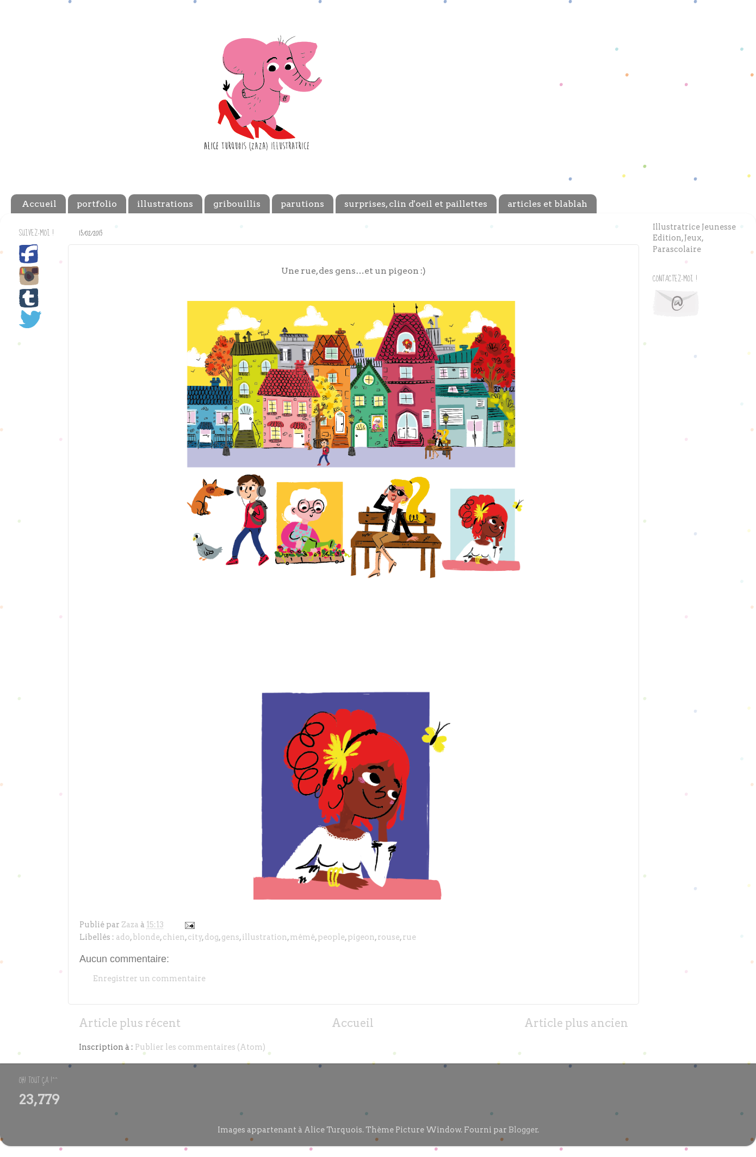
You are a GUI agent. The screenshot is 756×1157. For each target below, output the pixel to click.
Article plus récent (130, 1023)
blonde (146, 937)
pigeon (361, 937)
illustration (264, 937)
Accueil (39, 204)
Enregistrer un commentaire (149, 978)
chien (174, 937)
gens (230, 937)
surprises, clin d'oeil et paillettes (415, 204)
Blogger (523, 1130)
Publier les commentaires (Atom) (200, 1047)
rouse (388, 937)
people (331, 937)
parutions (302, 204)
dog (212, 937)
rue (409, 937)
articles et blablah (547, 204)
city (195, 937)
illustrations (165, 204)
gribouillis (237, 204)
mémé (302, 937)
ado (123, 937)
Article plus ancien (576, 1023)
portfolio (97, 204)
